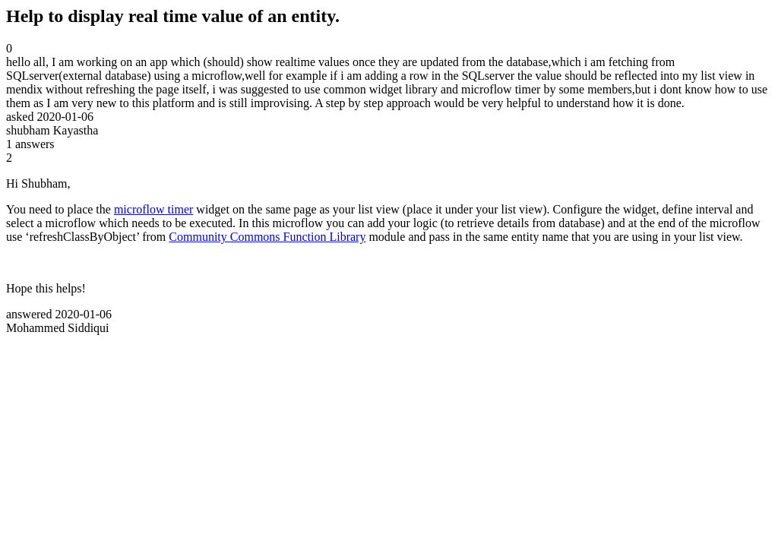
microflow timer (153, 209)
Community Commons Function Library (267, 236)
